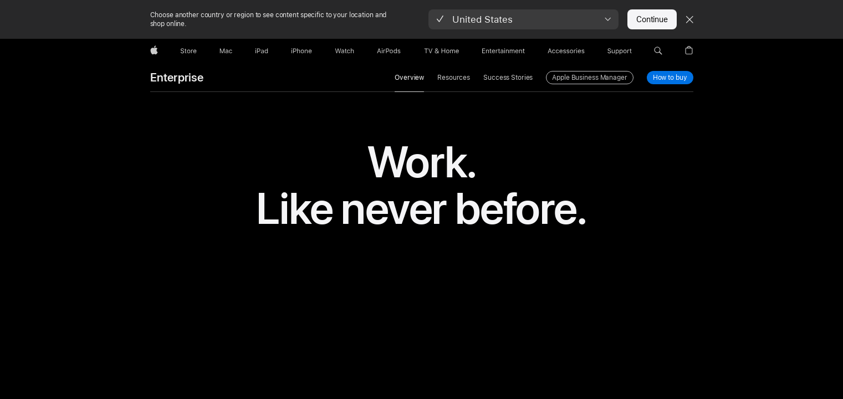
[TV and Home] (441, 51)
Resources (453, 77)
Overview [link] (409, 77)
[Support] (619, 51)
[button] (523, 19)
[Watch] (344, 51)
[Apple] (154, 51)
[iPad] (262, 51)
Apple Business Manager (589, 77)
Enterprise (176, 77)
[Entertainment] (503, 51)
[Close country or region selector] (689, 19)
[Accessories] (566, 51)
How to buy (670, 77)
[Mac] (226, 51)
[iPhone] (301, 51)
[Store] (188, 51)
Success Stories (508, 77)
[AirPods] (388, 51)
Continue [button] (651, 19)
